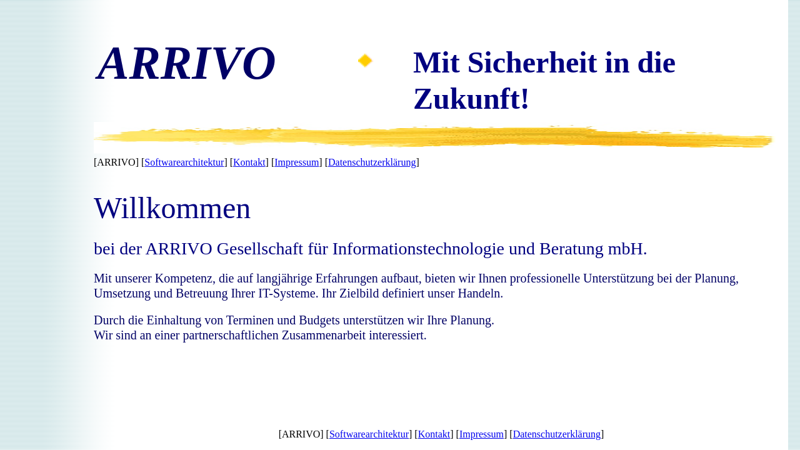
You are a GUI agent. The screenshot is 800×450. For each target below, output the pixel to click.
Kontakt (249, 162)
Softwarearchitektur (184, 162)
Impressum (296, 162)
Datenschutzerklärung (372, 162)
